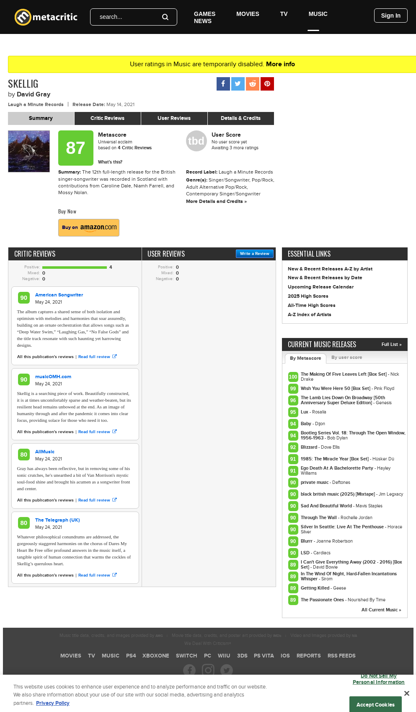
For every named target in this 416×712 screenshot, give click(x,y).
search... (111, 16)
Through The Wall (319, 517)
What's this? (110, 162)
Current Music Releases (322, 344)
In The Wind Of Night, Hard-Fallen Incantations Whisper (349, 576)
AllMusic (44, 452)
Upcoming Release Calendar (321, 287)
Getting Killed (316, 588)
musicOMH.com (53, 377)
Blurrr (307, 541)
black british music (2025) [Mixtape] (338, 494)
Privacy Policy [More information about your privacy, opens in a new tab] (53, 707)
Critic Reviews (107, 118)
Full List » (392, 344)
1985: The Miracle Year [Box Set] (335, 459)
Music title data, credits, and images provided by (111, 635)
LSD (306, 553)
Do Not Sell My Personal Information (379, 683)
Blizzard (309, 447)
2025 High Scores (308, 296)
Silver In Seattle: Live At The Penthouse (343, 527)
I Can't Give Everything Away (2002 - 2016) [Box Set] (351, 564)
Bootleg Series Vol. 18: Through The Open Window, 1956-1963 (353, 435)
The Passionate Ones (323, 600)
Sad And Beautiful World (327, 506)
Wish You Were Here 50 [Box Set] (336, 388)
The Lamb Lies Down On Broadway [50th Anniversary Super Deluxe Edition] (343, 400)
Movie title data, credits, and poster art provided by (227, 635)
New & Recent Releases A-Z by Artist (330, 269)
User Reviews (174, 118)
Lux (305, 412)
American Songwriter (59, 295)
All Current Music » (381, 610)
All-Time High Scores (312, 305)
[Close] (407, 697)
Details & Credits (241, 118)
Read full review (97, 356)
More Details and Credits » (216, 201)
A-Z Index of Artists (309, 315)
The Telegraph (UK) (57, 520)
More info (280, 64)
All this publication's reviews (45, 356)
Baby (307, 423)
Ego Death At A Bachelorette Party (338, 468)
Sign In (391, 15)
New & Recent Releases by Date (325, 278)
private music (315, 482)
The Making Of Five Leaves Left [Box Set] (344, 374)
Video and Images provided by (323, 635)
